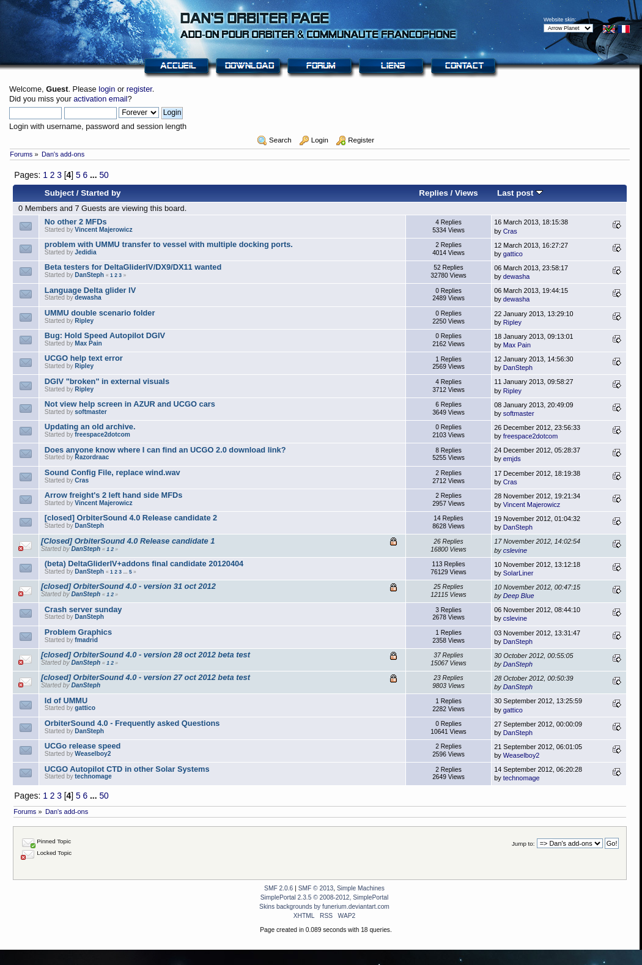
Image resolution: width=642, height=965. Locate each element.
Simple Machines (361, 888)
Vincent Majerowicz (103, 229)
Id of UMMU (66, 700)
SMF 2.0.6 (278, 888)
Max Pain (88, 343)
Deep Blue (518, 595)
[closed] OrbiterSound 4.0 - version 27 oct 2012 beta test (145, 677)
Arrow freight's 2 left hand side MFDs (114, 495)
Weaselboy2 (93, 753)
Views (466, 193)
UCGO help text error (84, 358)
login (106, 89)
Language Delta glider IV (90, 290)
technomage (93, 776)
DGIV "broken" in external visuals (107, 381)
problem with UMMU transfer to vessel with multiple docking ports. (169, 244)
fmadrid (86, 640)
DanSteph (89, 275)
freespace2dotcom (102, 434)
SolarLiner (518, 573)
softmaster (90, 412)
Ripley (84, 320)
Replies (433, 193)
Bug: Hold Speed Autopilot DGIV (105, 335)
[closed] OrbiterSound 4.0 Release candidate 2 (131, 517)
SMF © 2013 (316, 888)
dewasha (516, 276)
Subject (59, 193)
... (94, 175)
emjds (512, 458)
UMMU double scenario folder (100, 312)
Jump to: (523, 843)
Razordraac (92, 457)
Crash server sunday (83, 609)
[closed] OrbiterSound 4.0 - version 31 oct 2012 (128, 586)
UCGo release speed (82, 745)
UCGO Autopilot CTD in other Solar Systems (127, 769)
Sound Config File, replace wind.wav (112, 472)
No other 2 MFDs (76, 221)
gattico (513, 253)
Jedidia (85, 252)
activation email (100, 98)
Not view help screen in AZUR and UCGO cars (130, 404)
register (139, 89)
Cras (510, 231)
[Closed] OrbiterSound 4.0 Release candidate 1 (128, 540)
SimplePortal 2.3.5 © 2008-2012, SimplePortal (324, 897)
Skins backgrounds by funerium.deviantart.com (324, 906)
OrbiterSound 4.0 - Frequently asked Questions (132, 723)
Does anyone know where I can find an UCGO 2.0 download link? (165, 449)
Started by (100, 193)
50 (103, 175)
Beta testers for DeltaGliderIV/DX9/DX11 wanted (133, 267)
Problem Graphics (78, 632)
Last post (520, 193)
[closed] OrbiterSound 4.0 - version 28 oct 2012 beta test (145, 654)
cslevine (515, 550)
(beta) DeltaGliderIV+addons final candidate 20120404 (144, 563)
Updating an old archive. (90, 426)
